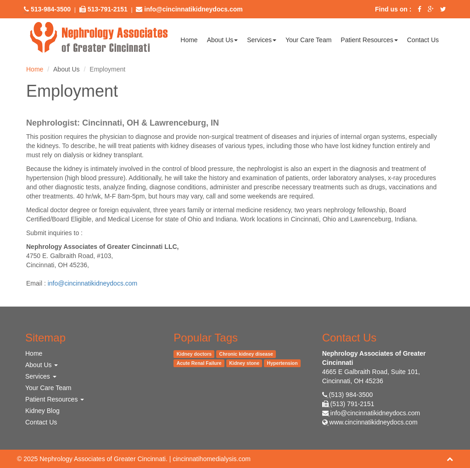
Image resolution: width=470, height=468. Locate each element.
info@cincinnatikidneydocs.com (93, 283)
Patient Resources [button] (369, 40)
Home (188, 40)
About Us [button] (222, 40)
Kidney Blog (42, 410)
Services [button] (261, 40)
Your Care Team (308, 40)
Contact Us (423, 40)
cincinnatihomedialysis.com (212, 458)
